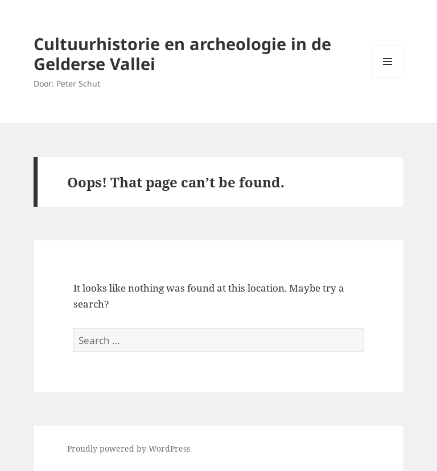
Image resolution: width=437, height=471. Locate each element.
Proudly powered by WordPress (128, 448)
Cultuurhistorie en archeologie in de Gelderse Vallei (182, 53)
